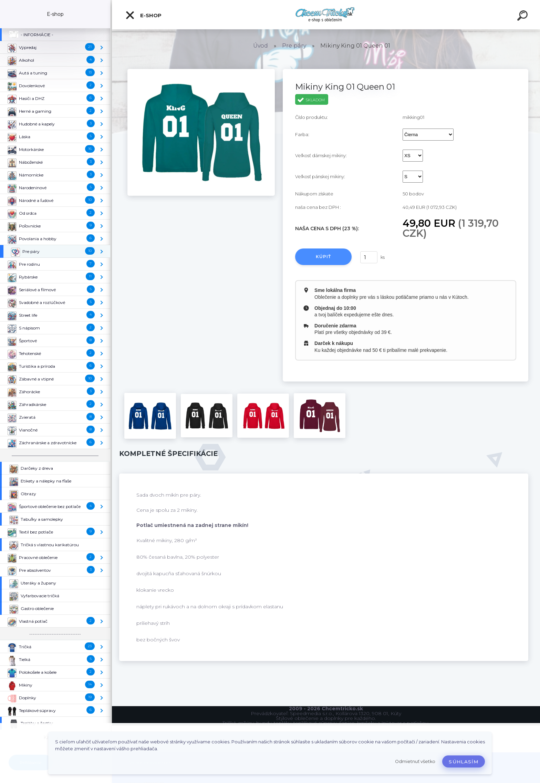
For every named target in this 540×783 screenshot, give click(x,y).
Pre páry (294, 45)
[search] (523, 16)
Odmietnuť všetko (415, 761)
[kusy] (368, 257)
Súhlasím (463, 761)
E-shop (143, 15)
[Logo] (326, 14)
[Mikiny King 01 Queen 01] (201, 71)
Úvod (260, 45)
